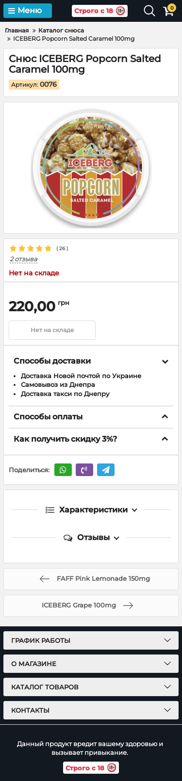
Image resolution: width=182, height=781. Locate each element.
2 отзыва (23, 259)
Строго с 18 (99, 11)
